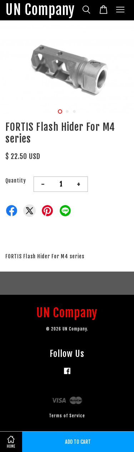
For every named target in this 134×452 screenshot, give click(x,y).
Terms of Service (67, 415)
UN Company (40, 10)
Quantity (15, 181)
